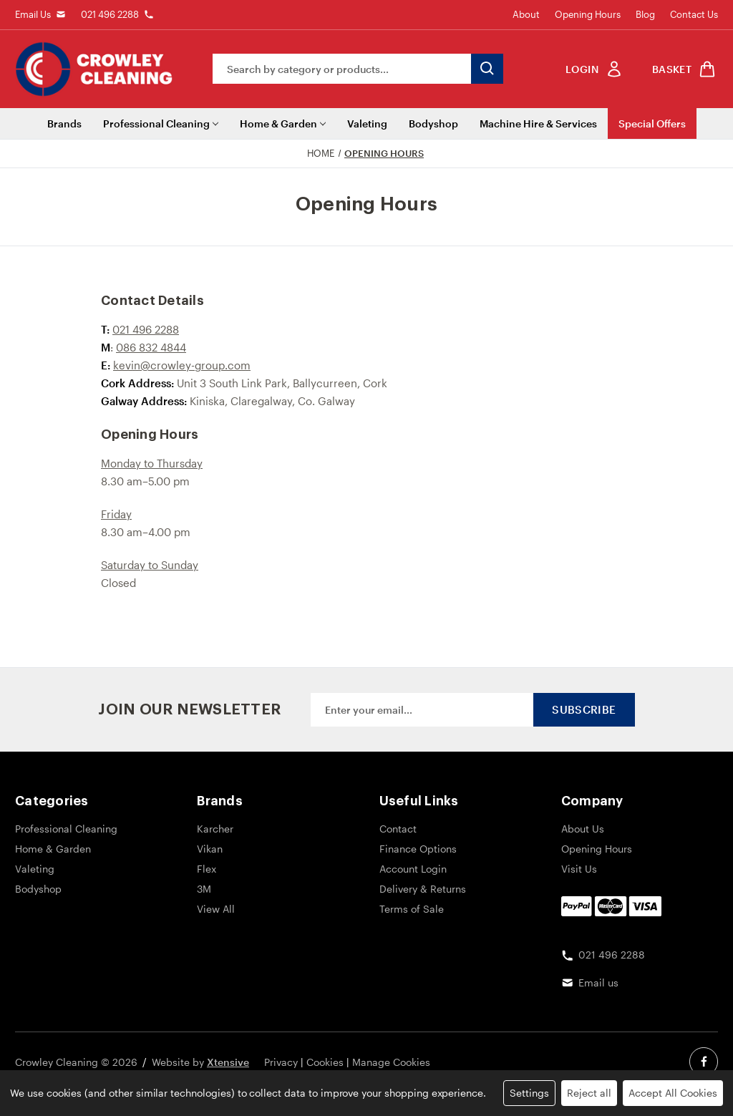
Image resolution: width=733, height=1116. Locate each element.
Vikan (210, 849)
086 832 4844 (151, 347)
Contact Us (694, 14)
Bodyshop (433, 123)
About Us (582, 829)
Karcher (215, 829)
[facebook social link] (703, 1061)
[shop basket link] (681, 69)
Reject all (589, 1093)
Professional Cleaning (160, 123)
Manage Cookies (391, 1062)
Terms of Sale (411, 909)
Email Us (33, 14)
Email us (598, 982)
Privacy (281, 1062)
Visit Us (579, 869)
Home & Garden (283, 123)
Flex (206, 869)
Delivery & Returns (422, 889)
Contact (398, 829)
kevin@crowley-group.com (182, 365)
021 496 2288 (110, 14)
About (526, 14)
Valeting (367, 123)
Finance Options (418, 849)
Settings (529, 1093)
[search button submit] (487, 69)
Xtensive (228, 1062)
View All (216, 909)
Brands (64, 123)
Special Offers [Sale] (652, 123)
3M (204, 889)
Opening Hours (588, 14)
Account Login (413, 869)
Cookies (325, 1062)
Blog (645, 14)
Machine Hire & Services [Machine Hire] (538, 123)
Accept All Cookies (672, 1093)
